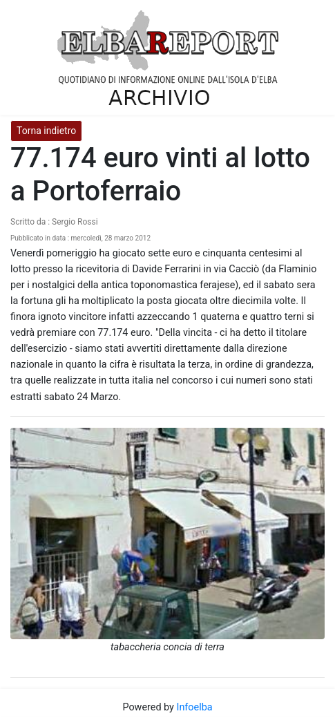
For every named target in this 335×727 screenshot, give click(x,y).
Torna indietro (46, 130)
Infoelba (194, 707)
